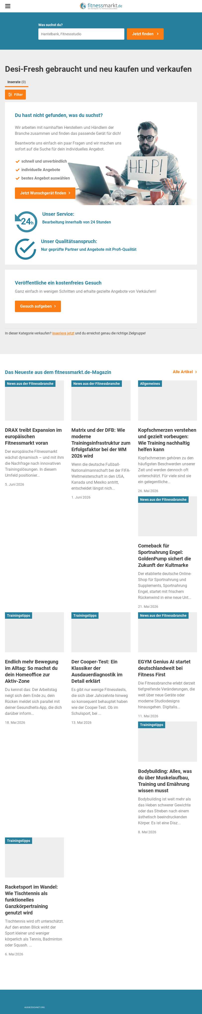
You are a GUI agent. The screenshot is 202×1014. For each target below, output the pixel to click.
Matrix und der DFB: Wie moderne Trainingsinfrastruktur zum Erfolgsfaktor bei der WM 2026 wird (100, 443)
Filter (15, 94)
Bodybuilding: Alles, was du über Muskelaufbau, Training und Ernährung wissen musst (165, 781)
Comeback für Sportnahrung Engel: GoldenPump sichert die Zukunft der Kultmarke (164, 555)
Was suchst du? (50, 25)
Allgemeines (150, 384)
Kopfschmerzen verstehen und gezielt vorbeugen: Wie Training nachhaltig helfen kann (167, 439)
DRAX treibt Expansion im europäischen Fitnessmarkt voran (33, 436)
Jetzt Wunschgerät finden (43, 193)
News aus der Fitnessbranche (30, 384)
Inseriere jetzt (63, 333)
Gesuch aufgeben (36, 306)
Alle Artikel (183, 371)
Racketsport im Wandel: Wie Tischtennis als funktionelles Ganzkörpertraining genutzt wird (31, 900)
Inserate (16, 82)
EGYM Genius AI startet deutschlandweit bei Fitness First (164, 668)
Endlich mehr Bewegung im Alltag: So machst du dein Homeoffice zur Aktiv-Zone (31, 671)
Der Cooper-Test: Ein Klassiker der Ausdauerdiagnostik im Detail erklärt (96, 671)
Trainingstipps (18, 615)
